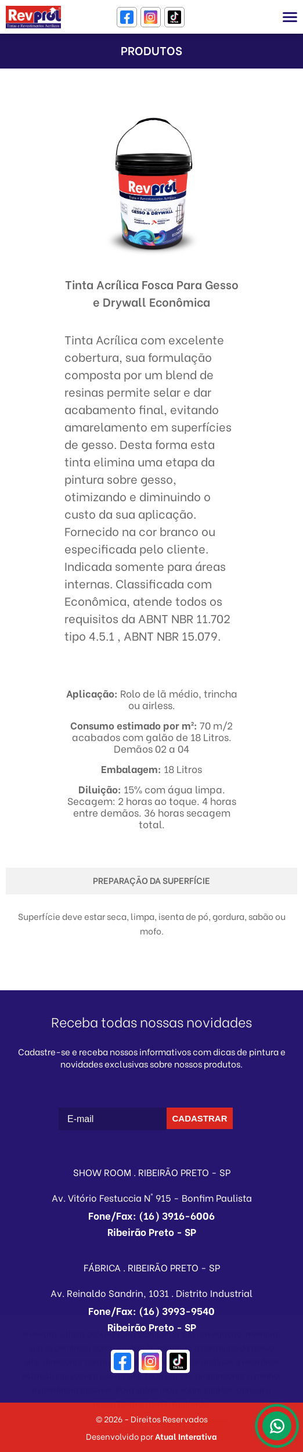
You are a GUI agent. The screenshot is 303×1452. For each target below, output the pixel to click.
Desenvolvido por (151, 1436)
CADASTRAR (200, 1118)
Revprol (33, 17)
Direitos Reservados (169, 1419)
